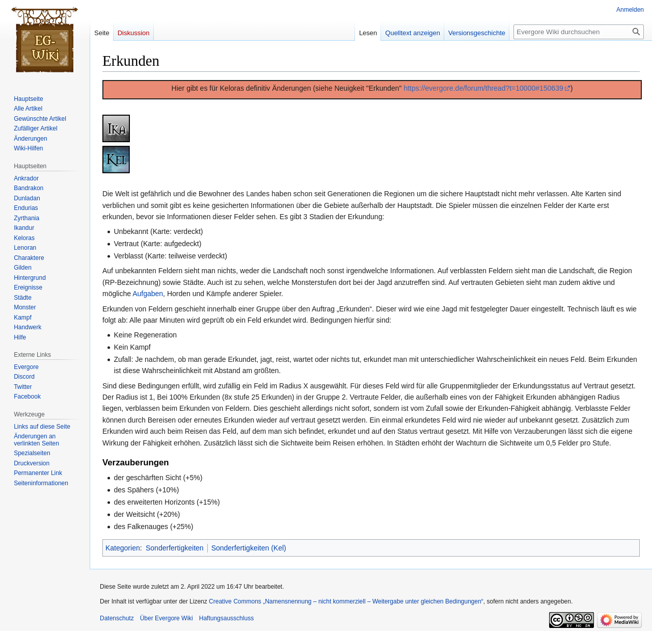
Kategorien (122, 548)
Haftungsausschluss (226, 618)
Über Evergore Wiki (166, 618)
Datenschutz (117, 618)
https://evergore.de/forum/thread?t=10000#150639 (483, 88)
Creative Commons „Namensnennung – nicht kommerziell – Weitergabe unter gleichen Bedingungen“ (346, 601)
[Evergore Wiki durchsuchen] (578, 31)
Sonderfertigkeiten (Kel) (248, 548)
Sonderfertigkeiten (175, 548)
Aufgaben (147, 294)
